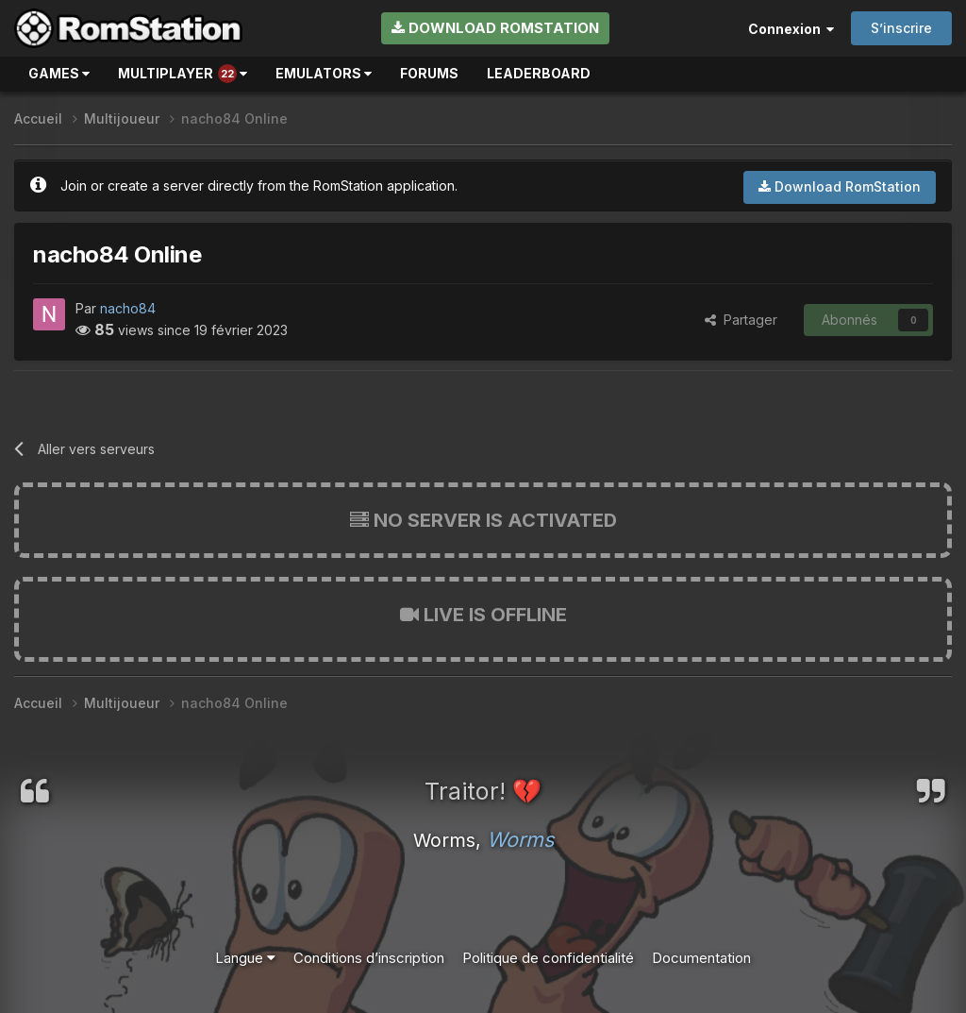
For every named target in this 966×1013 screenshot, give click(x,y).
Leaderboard (539, 73)
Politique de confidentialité (548, 958)
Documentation (701, 958)
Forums (429, 73)
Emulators (323, 73)
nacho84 (128, 308)
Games (59, 73)
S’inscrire (901, 28)
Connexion (791, 29)
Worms (520, 839)
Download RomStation (495, 28)
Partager (741, 320)
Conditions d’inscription (368, 958)
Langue (245, 958)
